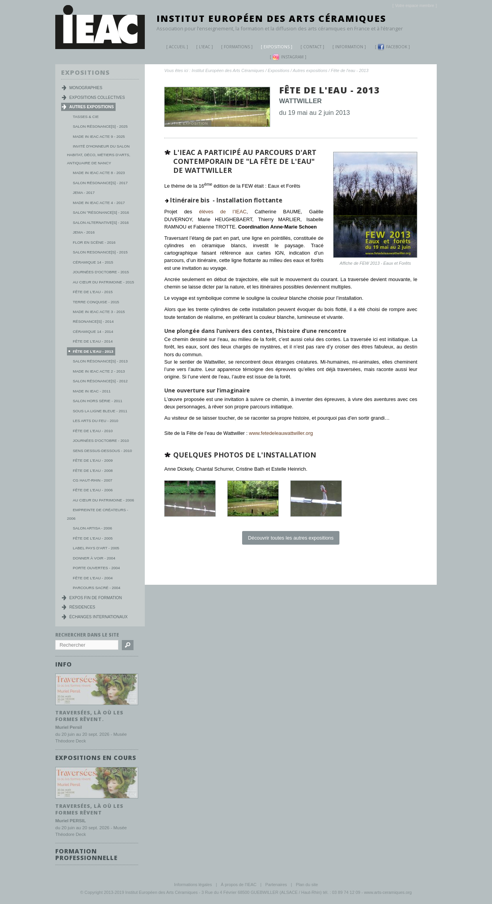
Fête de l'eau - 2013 (349, 70)
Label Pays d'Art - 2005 (96, 548)
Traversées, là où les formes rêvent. (89, 715)
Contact (312, 46)
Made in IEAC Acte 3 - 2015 (99, 312)
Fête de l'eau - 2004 (92, 578)
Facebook (392, 47)
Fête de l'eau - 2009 (92, 460)
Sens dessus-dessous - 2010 (102, 450)
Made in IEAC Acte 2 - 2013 (99, 371)
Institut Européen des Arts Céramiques (271, 18)
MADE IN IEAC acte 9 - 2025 (99, 136)
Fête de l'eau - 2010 (92, 431)
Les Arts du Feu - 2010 (95, 421)
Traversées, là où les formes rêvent (89, 809)
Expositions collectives (97, 97)
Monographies (85, 88)
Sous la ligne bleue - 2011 (100, 411)
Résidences (82, 607)
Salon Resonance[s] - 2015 (100, 252)
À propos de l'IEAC (239, 884)
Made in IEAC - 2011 (92, 391)
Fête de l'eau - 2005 (92, 538)
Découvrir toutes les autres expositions (291, 538)
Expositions (274, 47)
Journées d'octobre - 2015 (101, 272)
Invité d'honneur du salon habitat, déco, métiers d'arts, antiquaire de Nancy (98, 154)
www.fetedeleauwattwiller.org (281, 433)
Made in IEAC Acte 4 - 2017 (99, 202)
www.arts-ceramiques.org (388, 892)
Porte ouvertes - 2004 (96, 568)
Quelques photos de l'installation (244, 454)
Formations (234, 47)
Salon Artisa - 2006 (92, 528)
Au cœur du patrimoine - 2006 (103, 500)
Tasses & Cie (85, 116)
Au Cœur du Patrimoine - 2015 (103, 282)
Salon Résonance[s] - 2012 (100, 381)
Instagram (288, 57)
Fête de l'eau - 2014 (92, 341)
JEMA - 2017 (84, 192)
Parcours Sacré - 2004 (96, 588)
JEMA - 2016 (84, 232)
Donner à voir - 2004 (94, 558)
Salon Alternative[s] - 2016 (101, 222)
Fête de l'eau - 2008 (92, 470)
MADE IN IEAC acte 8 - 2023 (99, 173)
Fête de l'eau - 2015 (92, 292)
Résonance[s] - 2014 (93, 321)
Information (349, 46)
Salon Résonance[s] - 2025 (100, 126)
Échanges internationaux (98, 617)
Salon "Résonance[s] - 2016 (101, 212)
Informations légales (193, 884)
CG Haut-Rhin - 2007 (92, 480)
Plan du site (307, 884)
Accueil (177, 46)
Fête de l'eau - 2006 (92, 490)
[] (414, 6)
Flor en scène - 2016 (94, 242)
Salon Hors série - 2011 (97, 401)
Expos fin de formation (95, 598)
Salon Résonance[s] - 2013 (100, 361)
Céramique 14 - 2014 (93, 331)
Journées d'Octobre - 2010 (101, 440)
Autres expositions (310, 70)
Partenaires (276, 884)
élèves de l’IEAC (219, 212)
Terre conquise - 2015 (96, 302)
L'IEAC (201, 47)
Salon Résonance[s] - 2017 (100, 183)
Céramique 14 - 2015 (93, 262)
